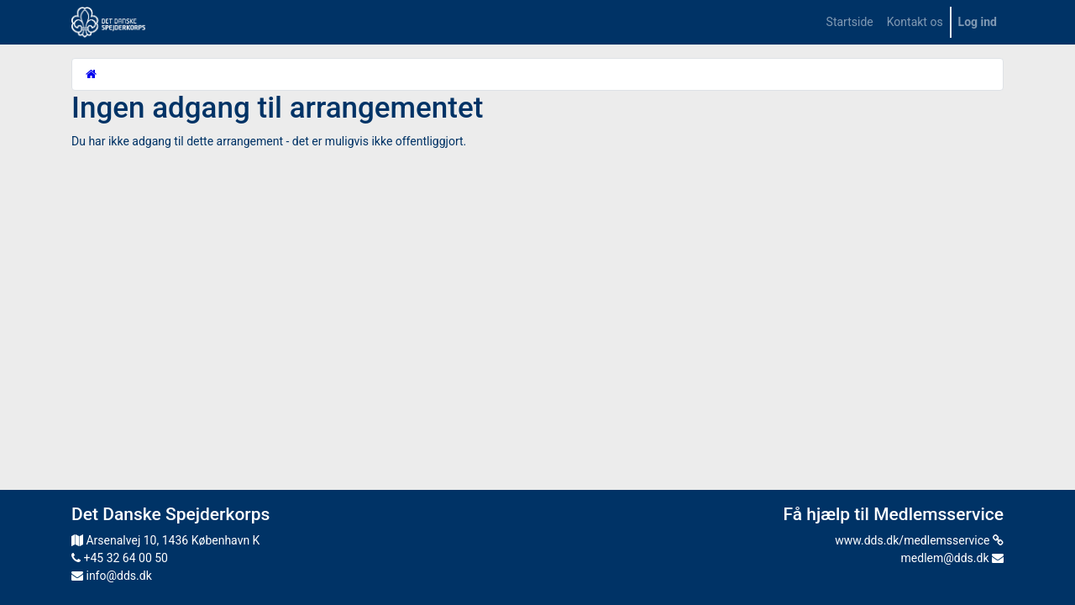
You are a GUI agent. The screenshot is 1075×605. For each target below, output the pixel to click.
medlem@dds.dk (952, 558)
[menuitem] (850, 22)
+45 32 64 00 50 (119, 558)
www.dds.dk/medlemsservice (919, 540)
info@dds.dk (111, 575)
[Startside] (91, 74)
